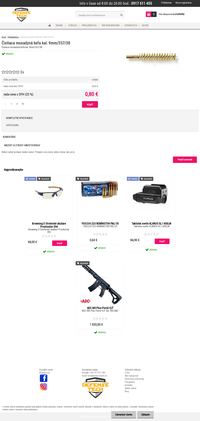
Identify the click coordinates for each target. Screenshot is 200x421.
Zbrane (59, 25)
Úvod (4, 37)
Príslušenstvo (89, 25)
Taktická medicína (111, 25)
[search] (121, 15)
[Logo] (21, 14)
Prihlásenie (166, 2)
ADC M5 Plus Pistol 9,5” (100, 308)
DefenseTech (131, 25)
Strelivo (72, 25)
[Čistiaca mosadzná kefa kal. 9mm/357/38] (152, 50)
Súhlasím (145, 414)
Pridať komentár (185, 159)
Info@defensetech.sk (97, 375)
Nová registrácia (183, 2)
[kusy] (11, 104)
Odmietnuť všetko (123, 414)
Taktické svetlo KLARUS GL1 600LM (151, 223)
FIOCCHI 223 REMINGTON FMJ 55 (100, 223)
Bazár (145, 25)
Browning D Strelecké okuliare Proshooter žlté (49, 225)
